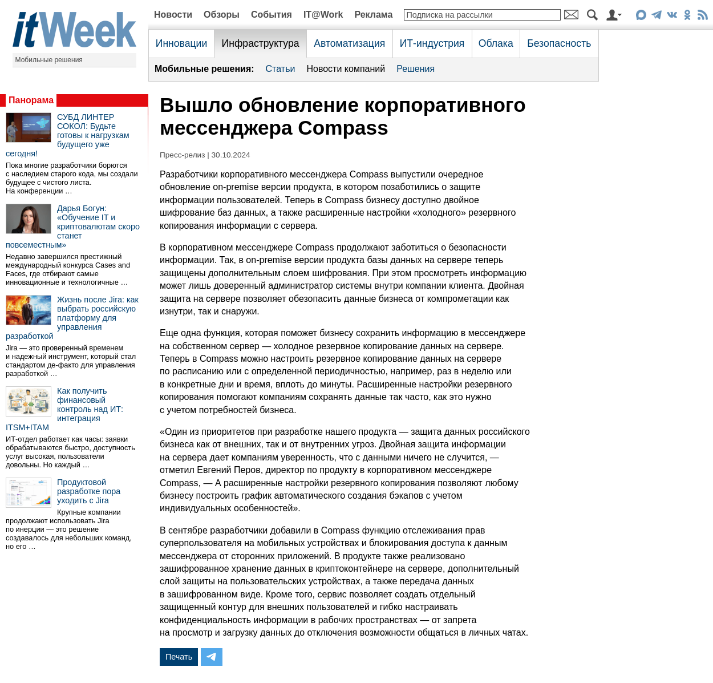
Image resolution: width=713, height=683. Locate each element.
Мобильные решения (49, 60)
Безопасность (559, 43)
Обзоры (222, 14)
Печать (178, 656)
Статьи (280, 69)
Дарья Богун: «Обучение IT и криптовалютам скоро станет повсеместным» (73, 226)
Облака (496, 43)
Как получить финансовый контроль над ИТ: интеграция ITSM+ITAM (64, 409)
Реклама (373, 14)
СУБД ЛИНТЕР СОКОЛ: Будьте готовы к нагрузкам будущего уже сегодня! (67, 135)
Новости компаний (345, 69)
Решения (415, 69)
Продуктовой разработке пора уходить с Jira (88, 491)
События (271, 14)
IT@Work (323, 14)
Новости (173, 14)
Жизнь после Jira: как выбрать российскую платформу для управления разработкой (72, 318)
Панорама (31, 100)
